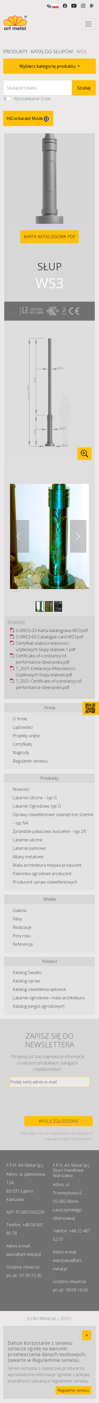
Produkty (15, 51)
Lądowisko (23, 727)
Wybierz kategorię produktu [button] (48, 66)
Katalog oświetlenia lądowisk (39, 989)
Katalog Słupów (52, 51)
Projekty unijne (26, 736)
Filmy (17, 919)
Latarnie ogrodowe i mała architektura (48, 998)
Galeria (19, 910)
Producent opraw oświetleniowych (45, 882)
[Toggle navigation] (88, 24)
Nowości (21, 789)
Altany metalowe (28, 857)
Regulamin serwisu (30, 761)
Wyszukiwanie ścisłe (32, 99)
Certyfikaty (22, 744)
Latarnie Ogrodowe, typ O (37, 806)
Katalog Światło (27, 972)
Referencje (23, 944)
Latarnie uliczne (27, 840)
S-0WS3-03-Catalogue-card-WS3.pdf (49, 637)
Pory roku (22, 936)
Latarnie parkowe (29, 848)
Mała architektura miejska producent (47, 865)
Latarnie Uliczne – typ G (35, 798)
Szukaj (83, 88)
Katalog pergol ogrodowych (38, 1006)
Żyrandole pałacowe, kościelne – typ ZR (49, 831)
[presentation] (50, 1101)
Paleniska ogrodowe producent (42, 873)
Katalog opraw (26, 981)
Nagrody (21, 752)
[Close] (86, 1335)
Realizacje (22, 927)
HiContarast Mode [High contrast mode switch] (28, 118)
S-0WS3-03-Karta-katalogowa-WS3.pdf (52, 630)
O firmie (20, 719)
